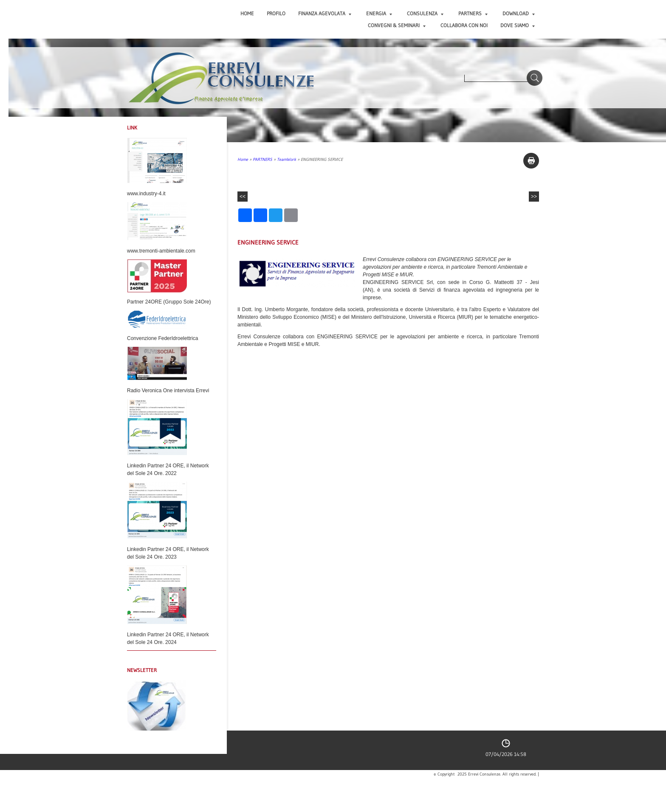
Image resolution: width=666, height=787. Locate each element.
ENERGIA (379, 13)
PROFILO (276, 13)
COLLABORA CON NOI (464, 25)
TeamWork (286, 159)
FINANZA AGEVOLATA (324, 13)
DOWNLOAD (518, 13)
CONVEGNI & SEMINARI (397, 25)
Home (247, 13)
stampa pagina (531, 161)
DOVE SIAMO (517, 25)
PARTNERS (473, 13)
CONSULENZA (425, 13)
